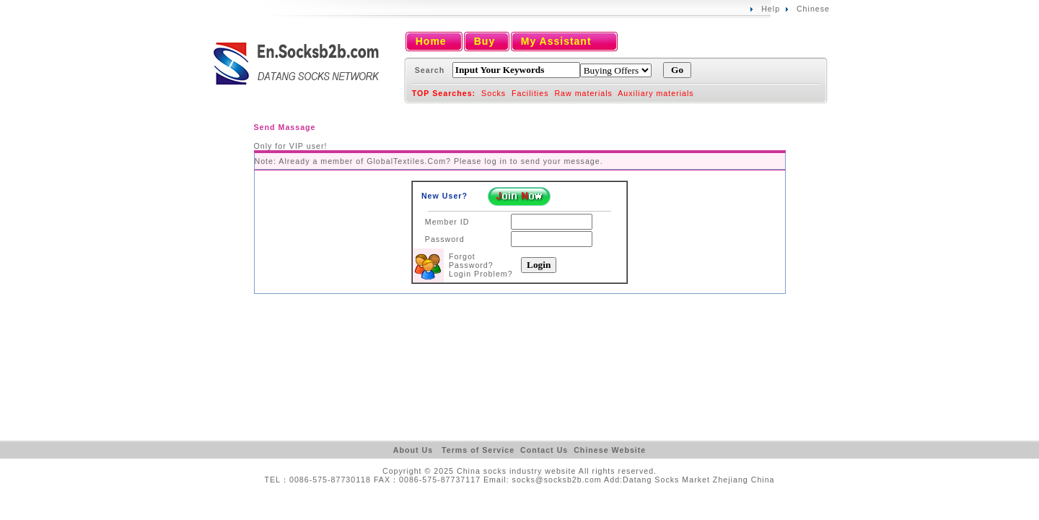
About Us (413, 450)
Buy (484, 41)
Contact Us (544, 450)
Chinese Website (610, 450)
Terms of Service (478, 450)
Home (431, 41)
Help (770, 8)
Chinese (813, 8)
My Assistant (556, 41)
